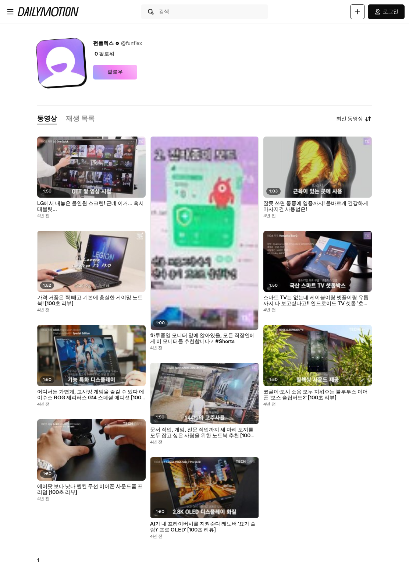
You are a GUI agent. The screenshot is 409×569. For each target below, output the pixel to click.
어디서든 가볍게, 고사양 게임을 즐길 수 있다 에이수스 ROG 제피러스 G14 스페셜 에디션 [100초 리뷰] (90, 395)
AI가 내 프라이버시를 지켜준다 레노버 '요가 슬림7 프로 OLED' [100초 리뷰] (203, 527)
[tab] (47, 119)
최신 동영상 (354, 119)
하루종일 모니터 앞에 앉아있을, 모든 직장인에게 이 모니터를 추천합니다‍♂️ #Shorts (202, 338)
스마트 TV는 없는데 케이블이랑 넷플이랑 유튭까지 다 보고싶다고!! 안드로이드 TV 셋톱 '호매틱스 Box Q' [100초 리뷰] (316, 301)
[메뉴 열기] (10, 11)
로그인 (386, 11)
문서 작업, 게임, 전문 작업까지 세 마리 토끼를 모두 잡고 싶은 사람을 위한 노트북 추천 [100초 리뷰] (203, 433)
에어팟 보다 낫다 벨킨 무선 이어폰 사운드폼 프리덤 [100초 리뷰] (90, 489)
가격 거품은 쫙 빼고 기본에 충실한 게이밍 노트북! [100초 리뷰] (90, 301)
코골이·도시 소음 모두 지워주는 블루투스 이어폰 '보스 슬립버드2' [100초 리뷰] (315, 395)
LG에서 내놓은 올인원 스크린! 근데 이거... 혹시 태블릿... (90, 206)
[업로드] (357, 11)
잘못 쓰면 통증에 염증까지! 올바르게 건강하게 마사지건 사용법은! (315, 206)
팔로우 (115, 72)
